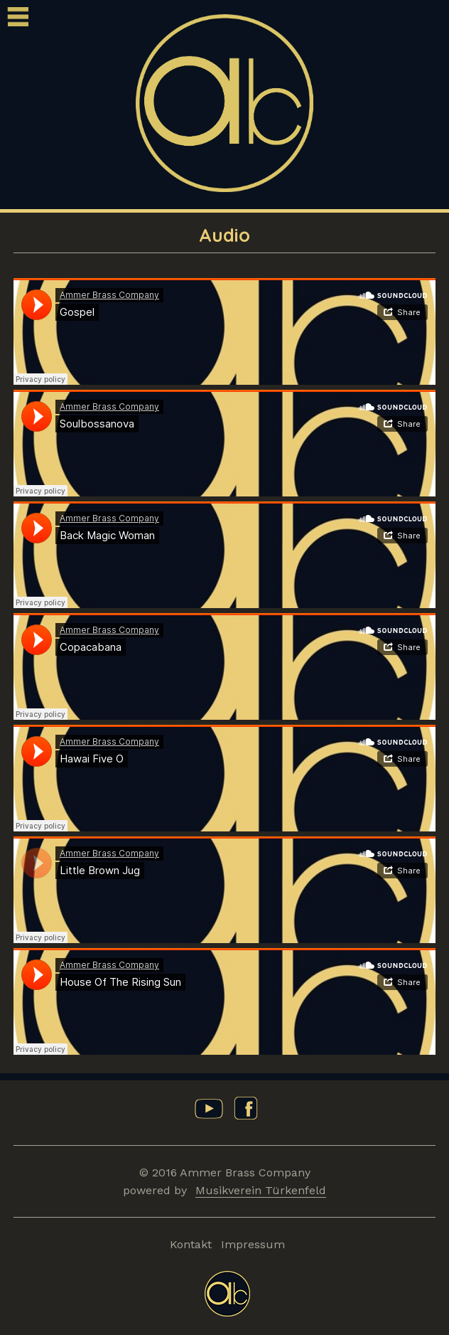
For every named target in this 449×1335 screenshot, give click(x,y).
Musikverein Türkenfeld (260, 1190)
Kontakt (191, 1244)
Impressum (253, 1244)
